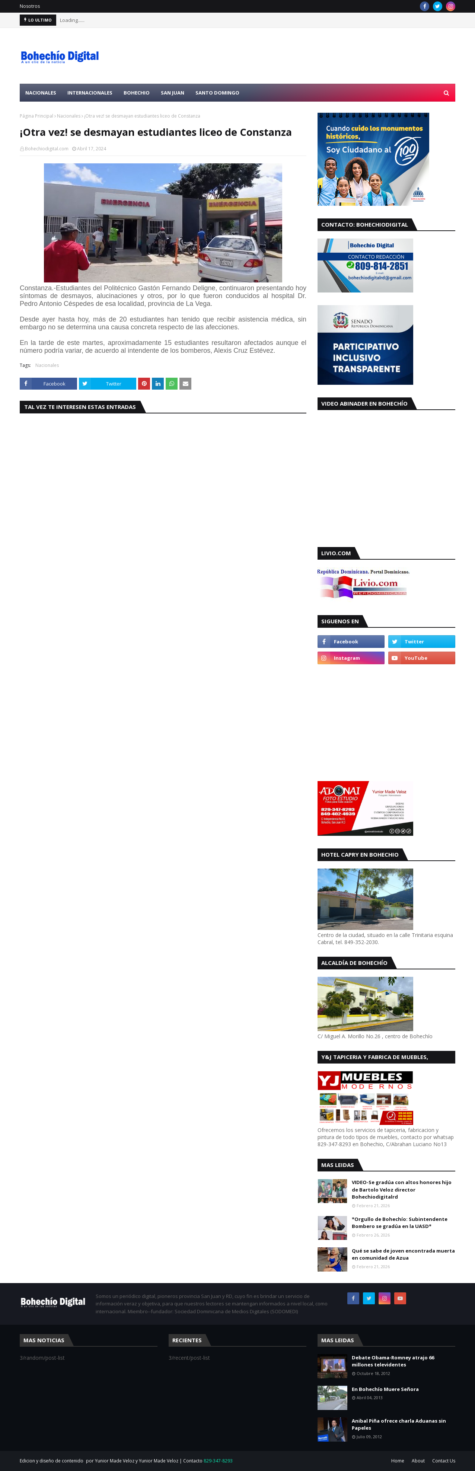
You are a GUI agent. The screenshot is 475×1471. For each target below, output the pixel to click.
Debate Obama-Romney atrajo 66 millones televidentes (393, 1361)
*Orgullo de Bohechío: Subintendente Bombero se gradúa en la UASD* (399, 1223)
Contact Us (443, 1461)
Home (397, 1461)
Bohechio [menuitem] (137, 92)
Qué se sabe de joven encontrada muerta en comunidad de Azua (403, 1254)
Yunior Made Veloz (158, 1461)
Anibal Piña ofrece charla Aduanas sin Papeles (399, 1424)
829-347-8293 (218, 1461)
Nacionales (68, 116)
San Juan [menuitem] (172, 92)
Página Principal (36, 116)
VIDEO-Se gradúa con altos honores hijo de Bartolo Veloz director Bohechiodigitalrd (402, 1189)
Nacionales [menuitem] (40, 92)
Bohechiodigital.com (46, 148)
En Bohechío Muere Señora (385, 1389)
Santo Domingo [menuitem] (217, 92)
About (418, 1461)
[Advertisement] (319, 56)
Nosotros (30, 6)
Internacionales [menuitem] (89, 92)
